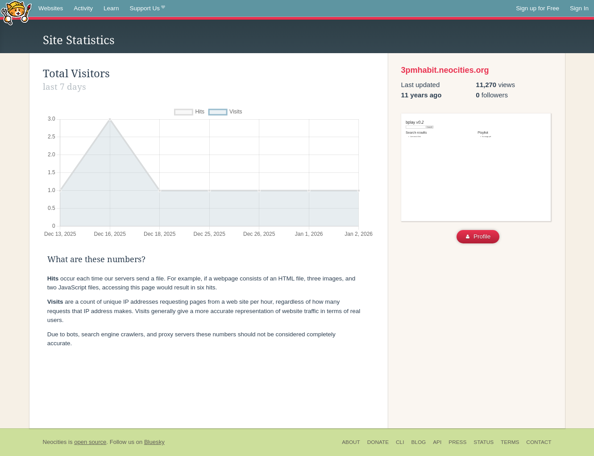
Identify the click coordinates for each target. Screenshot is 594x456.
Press (457, 442)
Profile (478, 236)
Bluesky (154, 442)
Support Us (147, 8)
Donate (378, 442)
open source (90, 442)
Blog (418, 442)
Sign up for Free (537, 8)
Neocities (55, 442)
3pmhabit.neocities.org (445, 70)
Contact (538, 442)
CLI (400, 442)
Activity (83, 8)
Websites (50, 8)
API (437, 442)
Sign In (579, 8)
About (351, 442)
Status (484, 442)
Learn (111, 8)
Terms (510, 442)
